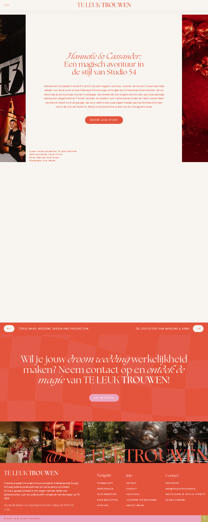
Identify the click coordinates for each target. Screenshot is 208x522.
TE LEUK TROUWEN (67, 151)
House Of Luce (55, 154)
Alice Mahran (49, 161)
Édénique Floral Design (48, 158)
